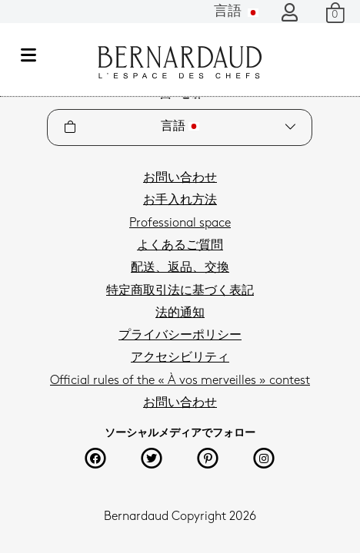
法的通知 (180, 313)
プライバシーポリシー (180, 335)
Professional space (180, 223)
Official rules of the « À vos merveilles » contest (180, 381)
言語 (236, 12)
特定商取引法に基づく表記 (180, 291)
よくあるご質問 (180, 246)
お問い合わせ (180, 178)
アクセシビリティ (180, 358)
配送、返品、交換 (180, 268)
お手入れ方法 (180, 200)
